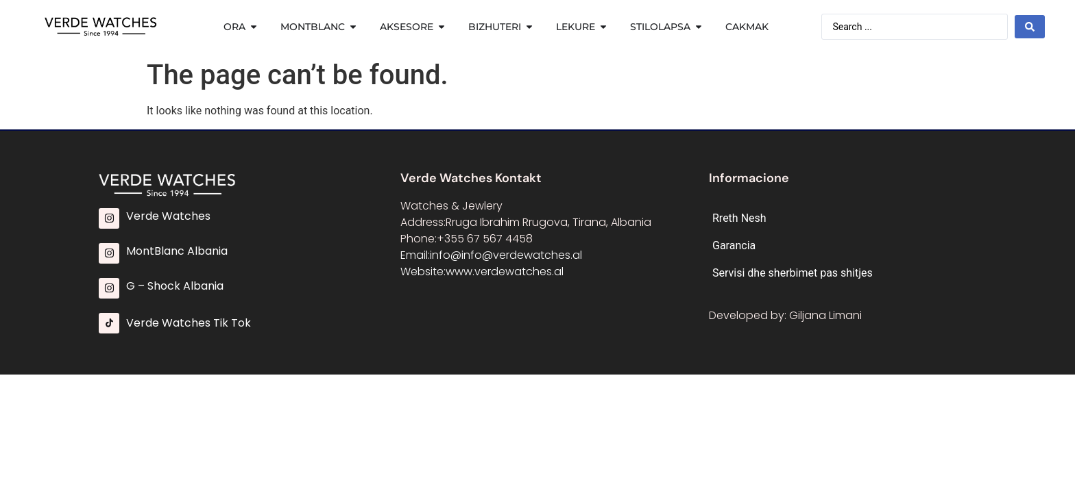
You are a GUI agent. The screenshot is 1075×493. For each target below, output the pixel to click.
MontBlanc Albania (177, 251)
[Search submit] (1030, 26)
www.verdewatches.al (505, 271)
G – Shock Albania (175, 286)
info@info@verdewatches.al (506, 255)
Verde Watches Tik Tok (188, 323)
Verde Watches (168, 216)
